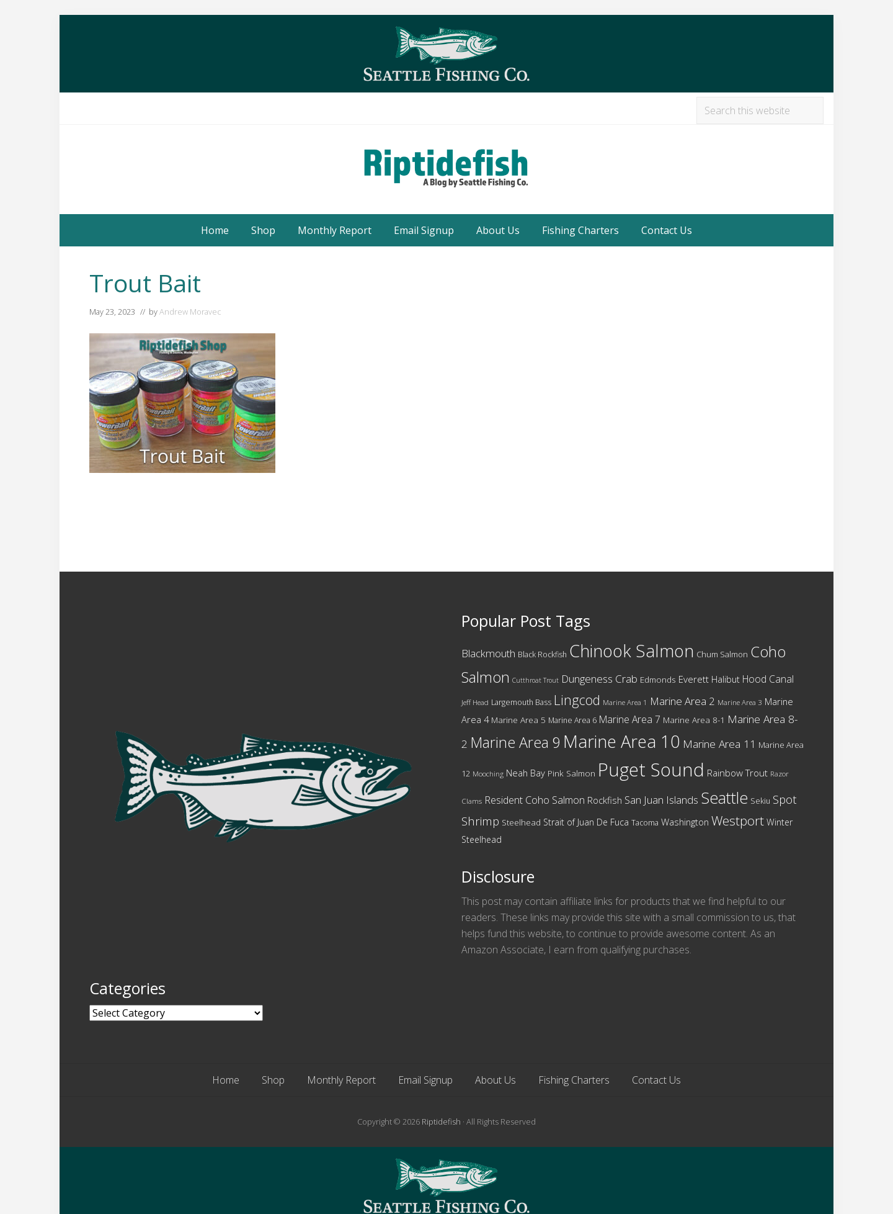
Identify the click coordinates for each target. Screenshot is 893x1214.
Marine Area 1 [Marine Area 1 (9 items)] (625, 702)
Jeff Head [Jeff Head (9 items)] (475, 702)
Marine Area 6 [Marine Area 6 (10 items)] (572, 720)
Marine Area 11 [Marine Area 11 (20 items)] (719, 744)
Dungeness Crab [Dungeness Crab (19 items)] (599, 679)
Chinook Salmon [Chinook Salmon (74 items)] (631, 650)
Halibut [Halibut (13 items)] (725, 679)
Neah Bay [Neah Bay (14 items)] (525, 773)
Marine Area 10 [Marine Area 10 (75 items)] (621, 741)
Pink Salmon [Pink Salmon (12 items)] (571, 773)
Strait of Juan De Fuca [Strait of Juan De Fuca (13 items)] (586, 822)
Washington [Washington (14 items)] (685, 822)
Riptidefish (441, 1121)
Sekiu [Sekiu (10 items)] (760, 801)
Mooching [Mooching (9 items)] (488, 773)
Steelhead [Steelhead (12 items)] (521, 822)
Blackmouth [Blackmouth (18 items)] (488, 653)
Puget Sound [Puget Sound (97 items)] (651, 769)
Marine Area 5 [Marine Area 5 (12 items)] (518, 720)
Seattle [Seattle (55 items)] (724, 797)
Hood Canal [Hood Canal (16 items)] (768, 679)
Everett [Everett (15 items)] (693, 679)
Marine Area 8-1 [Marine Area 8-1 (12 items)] (694, 720)
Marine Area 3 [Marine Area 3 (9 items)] (740, 702)
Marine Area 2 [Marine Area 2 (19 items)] (682, 701)
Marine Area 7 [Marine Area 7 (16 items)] (629, 719)
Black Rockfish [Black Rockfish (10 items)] (542, 654)
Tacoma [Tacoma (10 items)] (645, 822)
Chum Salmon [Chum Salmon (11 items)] (722, 654)
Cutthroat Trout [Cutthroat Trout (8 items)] (535, 680)
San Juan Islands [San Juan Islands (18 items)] (661, 800)
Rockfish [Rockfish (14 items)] (604, 800)
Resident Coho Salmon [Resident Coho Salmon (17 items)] (534, 800)
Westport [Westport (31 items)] (737, 820)
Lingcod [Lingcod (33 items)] (577, 700)
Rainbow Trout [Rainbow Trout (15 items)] (737, 773)
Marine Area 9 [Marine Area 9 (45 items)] (515, 742)
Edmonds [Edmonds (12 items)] (658, 679)
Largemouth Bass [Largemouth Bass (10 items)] (521, 702)
